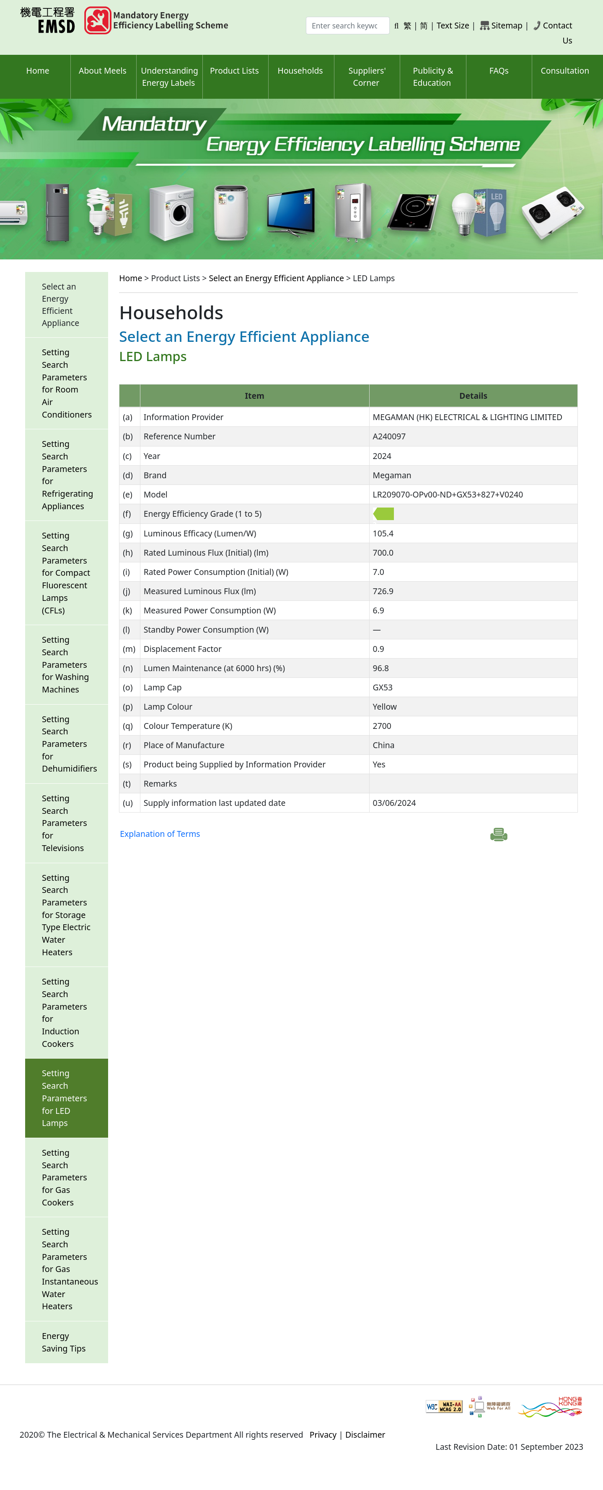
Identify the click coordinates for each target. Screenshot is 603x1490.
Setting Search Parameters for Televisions (64, 823)
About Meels (103, 70)
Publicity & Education (433, 76)
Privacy (323, 1434)
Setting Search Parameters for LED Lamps (64, 1097)
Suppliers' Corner (367, 76)
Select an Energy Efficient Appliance (276, 278)
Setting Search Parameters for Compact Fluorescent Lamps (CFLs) (66, 572)
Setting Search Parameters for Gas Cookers (64, 1177)
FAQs (499, 70)
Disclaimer (365, 1434)
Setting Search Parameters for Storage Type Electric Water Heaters (66, 915)
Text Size (453, 25)
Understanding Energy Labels (169, 76)
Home (37, 70)
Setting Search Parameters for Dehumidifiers (69, 743)
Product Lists (234, 70)
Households (300, 70)
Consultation (565, 70)
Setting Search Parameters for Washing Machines (65, 664)
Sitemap (507, 25)
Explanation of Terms (160, 833)
